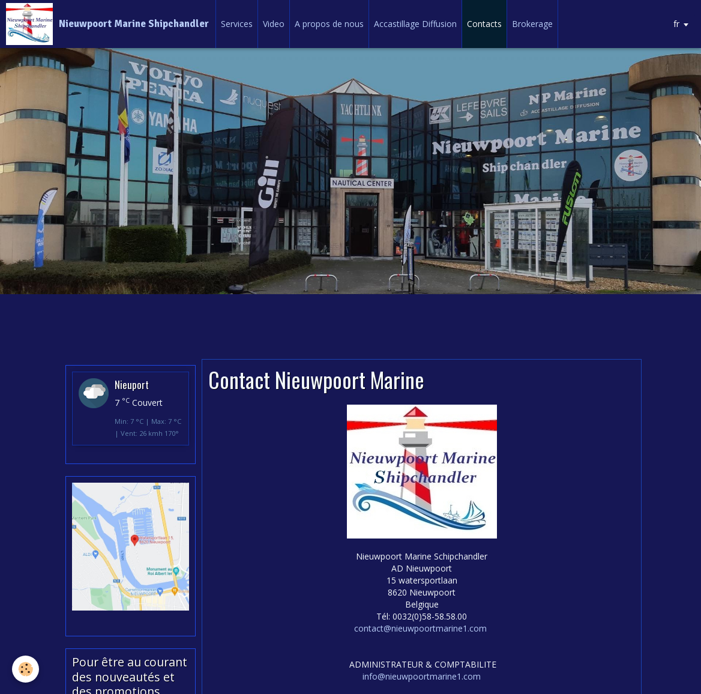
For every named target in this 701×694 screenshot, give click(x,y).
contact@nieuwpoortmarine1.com (420, 628)
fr (676, 23)
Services (237, 23)
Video (273, 23)
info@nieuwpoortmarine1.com (422, 676)
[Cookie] (25, 669)
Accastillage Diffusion (415, 23)
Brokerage (532, 23)
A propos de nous (329, 23)
